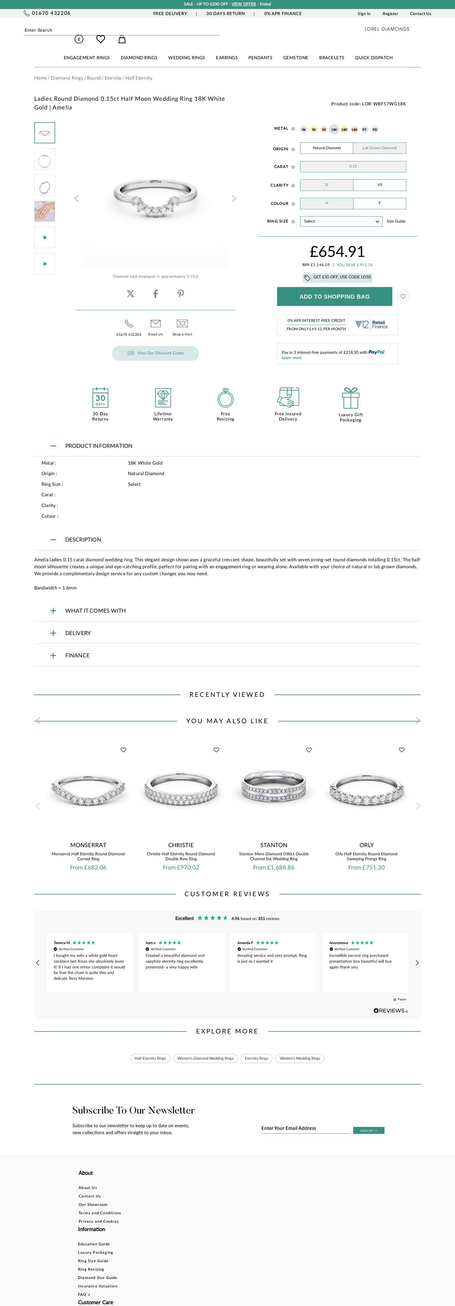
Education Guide (161, 1181)
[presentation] (76, 192)
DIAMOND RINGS (139, 50)
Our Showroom (93, 1197)
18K (334, 121)
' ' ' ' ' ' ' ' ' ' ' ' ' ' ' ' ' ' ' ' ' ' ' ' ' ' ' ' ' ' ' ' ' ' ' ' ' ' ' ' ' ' (341, 213)
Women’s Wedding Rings (306, 1051)
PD (375, 121)
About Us (88, 1181)
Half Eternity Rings (142, 1051)
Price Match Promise (229, 1214)
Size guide (396, 213)
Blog (278, 1189)
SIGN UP (368, 1123)
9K (304, 121)
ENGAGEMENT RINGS (87, 50)
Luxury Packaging (162, 1189)
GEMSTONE (295, 50)
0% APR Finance (283, 14)
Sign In (364, 14)
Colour (280, 195)
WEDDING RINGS (186, 50)
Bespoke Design (225, 1181)
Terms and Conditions (100, 1206)
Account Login (288, 1181)
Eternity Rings (259, 1051)
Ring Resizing (158, 1206)
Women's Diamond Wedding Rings (203, 1051)
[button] (38, 955)
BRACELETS (331, 50)
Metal (281, 120)
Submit (94, 30)
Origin (281, 141)
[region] (227, 954)
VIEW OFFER (244, 4)
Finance (216, 1189)
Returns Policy (223, 1197)
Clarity (279, 177)
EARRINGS (227, 50)
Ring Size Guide (160, 1197)
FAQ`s (151, 1231)
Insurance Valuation (165, 1223)
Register (390, 14)
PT (364, 121)
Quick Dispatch (374, 50)
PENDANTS (260, 50)
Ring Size (277, 213)
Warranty (218, 1223)
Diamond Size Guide (165, 1214)
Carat (281, 158)
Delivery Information (230, 1206)
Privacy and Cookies (99, 1214)
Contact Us (420, 14)
